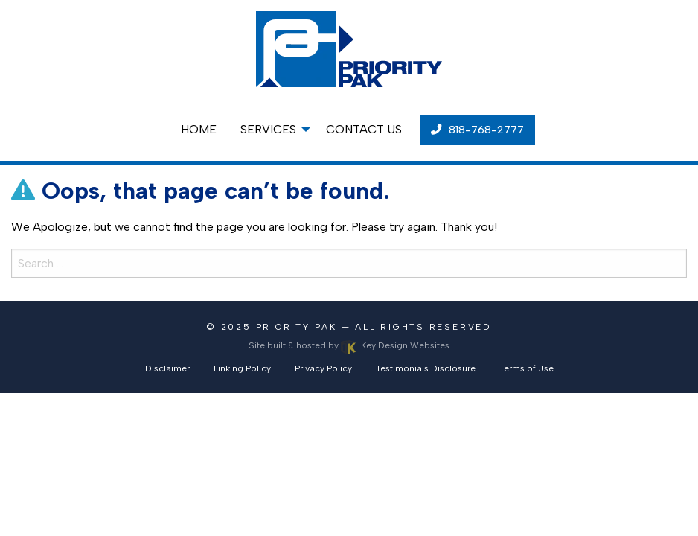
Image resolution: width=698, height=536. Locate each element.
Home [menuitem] (199, 129)
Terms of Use (526, 368)
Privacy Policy (323, 368)
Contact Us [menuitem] (364, 129)
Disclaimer (167, 368)
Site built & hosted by (349, 345)
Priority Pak (296, 327)
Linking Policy (242, 368)
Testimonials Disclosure (426, 368)
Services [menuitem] (268, 129)
